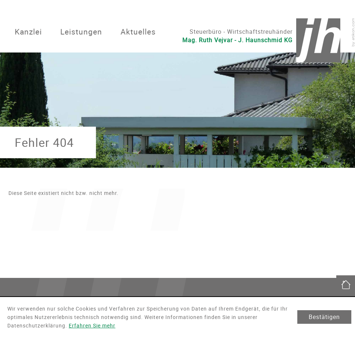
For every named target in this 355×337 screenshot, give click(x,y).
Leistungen (81, 31)
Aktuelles (138, 31)
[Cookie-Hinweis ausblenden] (324, 317)
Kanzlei (28, 31)
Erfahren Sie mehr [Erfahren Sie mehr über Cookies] (92, 325)
